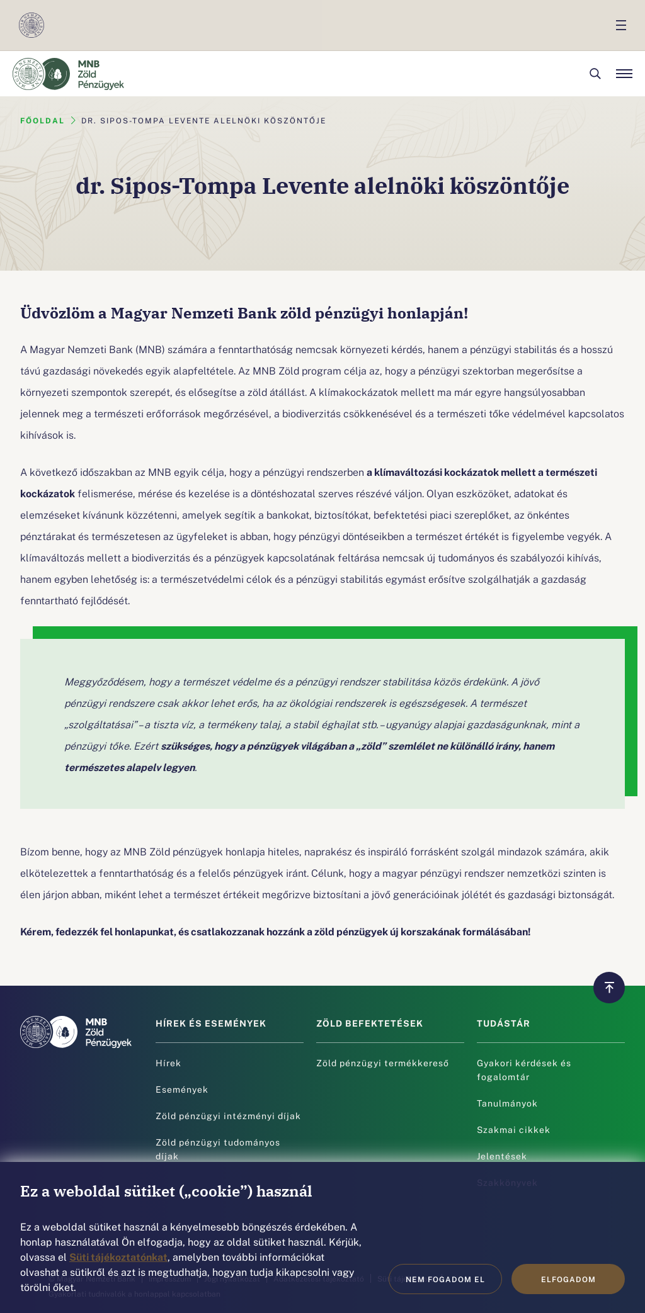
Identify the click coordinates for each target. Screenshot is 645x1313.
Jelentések (502, 1155)
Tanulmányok (507, 1102)
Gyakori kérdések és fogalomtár (524, 1069)
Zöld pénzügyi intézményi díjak (228, 1115)
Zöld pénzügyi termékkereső (382, 1062)
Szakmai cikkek (514, 1129)
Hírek (168, 1062)
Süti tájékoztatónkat (118, 1256)
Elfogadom (568, 1279)
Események (182, 1089)
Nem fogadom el (445, 1279)
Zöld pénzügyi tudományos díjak (218, 1148)
